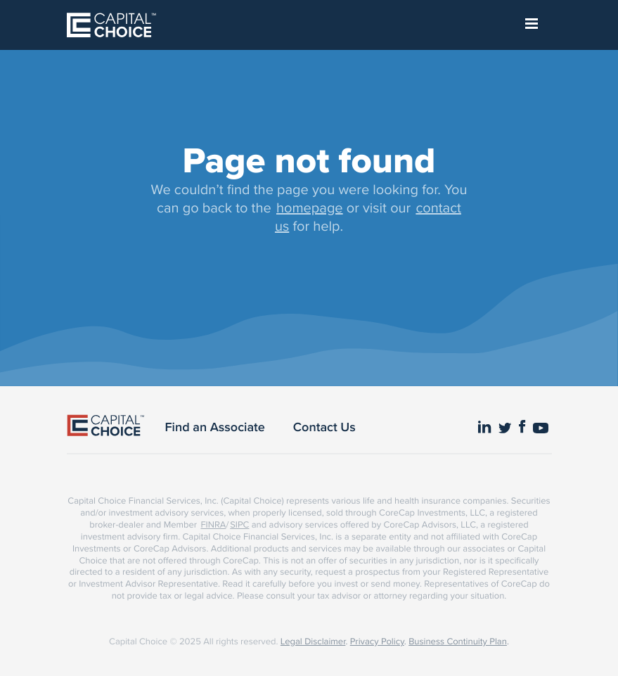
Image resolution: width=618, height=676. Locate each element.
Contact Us (324, 427)
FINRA (213, 524)
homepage (309, 207)
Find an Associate (215, 427)
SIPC (239, 524)
